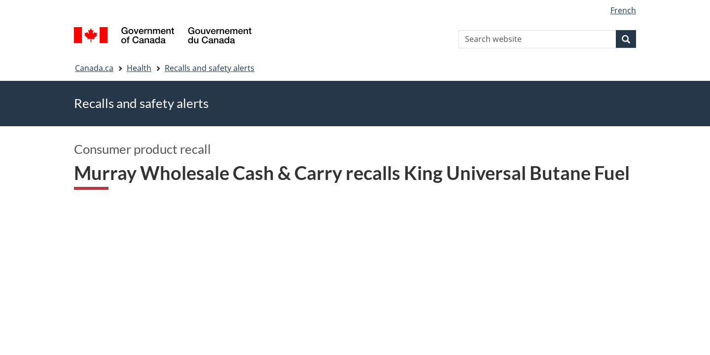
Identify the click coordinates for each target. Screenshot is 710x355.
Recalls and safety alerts (209, 68)
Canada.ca (94, 68)
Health (139, 68)
